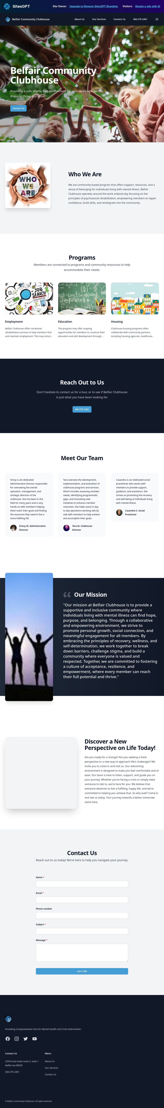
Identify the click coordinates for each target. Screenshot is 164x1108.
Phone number (44, 908)
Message (41, 940)
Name (40, 877)
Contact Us (119, 19)
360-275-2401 (140, 19)
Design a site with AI (147, 6)
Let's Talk (82, 971)
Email (40, 893)
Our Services (99, 19)
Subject (41, 924)
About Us (79, 19)
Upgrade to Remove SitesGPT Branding (94, 6)
